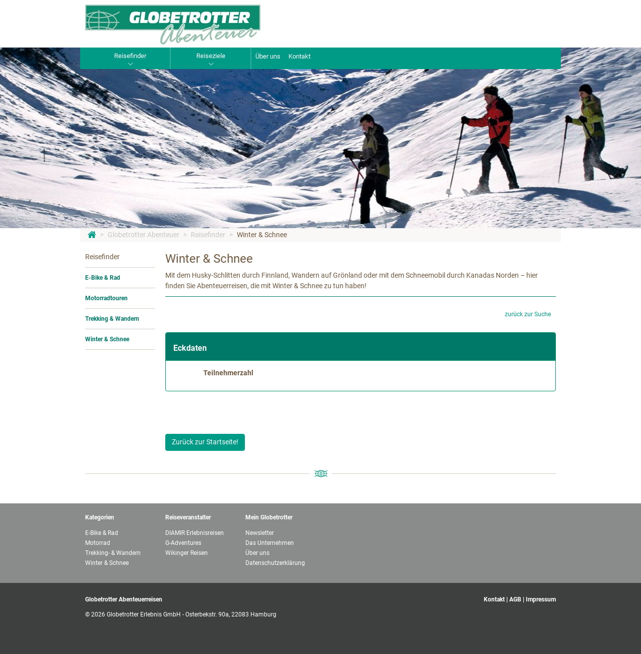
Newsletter (259, 532)
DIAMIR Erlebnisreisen (194, 532)
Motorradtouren (106, 298)
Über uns (267, 56)
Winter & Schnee (262, 235)
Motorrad (97, 542)
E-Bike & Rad (102, 277)
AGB (515, 599)
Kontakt (299, 56)
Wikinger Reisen (186, 552)
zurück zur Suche (528, 314)
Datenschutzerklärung (275, 562)
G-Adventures (183, 542)
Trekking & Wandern (112, 318)
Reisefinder (208, 235)
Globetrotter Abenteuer (143, 235)
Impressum (541, 599)
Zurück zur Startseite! (205, 442)
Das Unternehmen (269, 542)
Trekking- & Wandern (113, 552)
